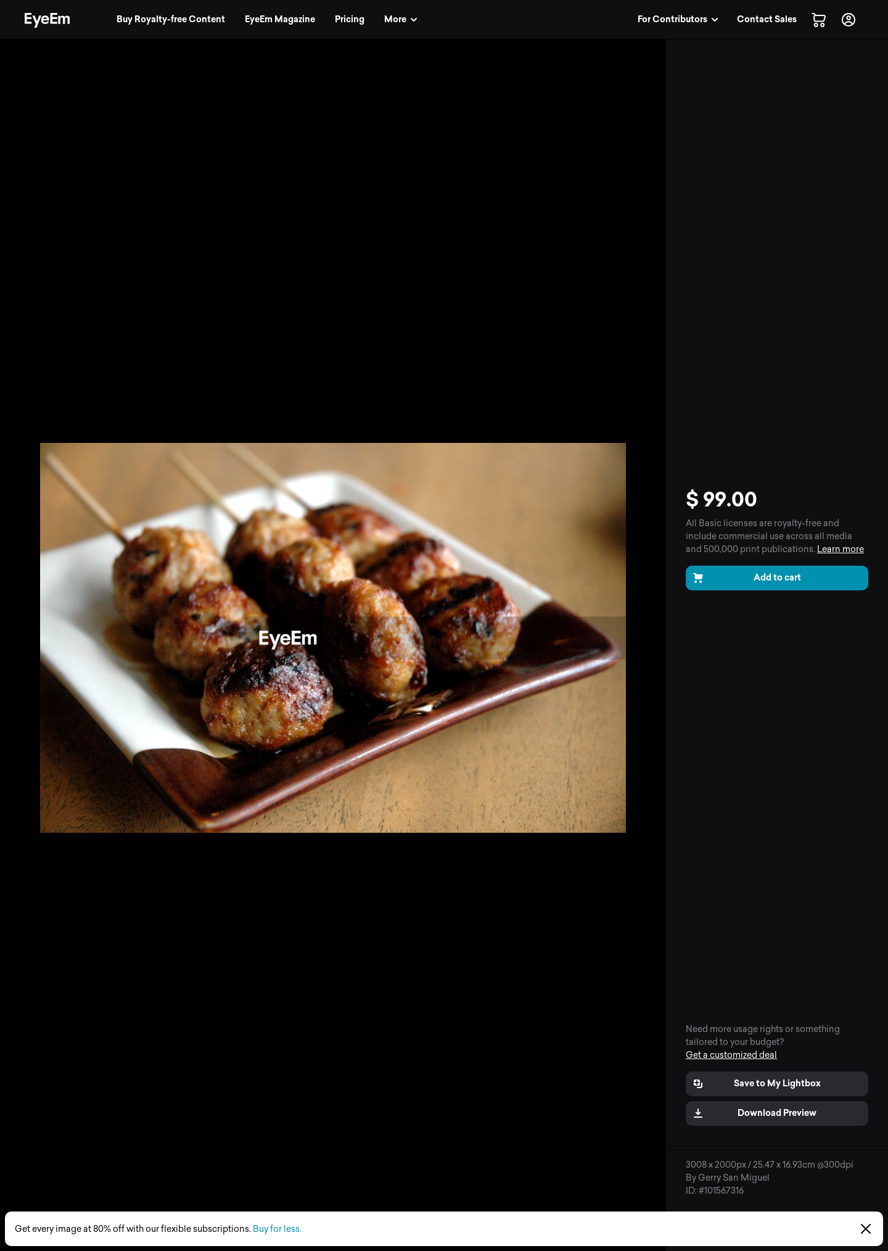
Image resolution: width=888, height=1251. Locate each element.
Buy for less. (277, 1229)
